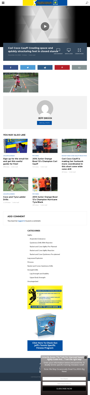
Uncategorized (9, 156)
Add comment (58, 53)
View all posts (44, 123)
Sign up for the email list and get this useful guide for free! (15, 161)
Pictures (35, 156)
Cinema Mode (79, 51)
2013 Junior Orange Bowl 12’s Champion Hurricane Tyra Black (45, 199)
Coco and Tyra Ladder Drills (14, 198)
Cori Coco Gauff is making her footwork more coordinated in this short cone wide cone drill (72, 164)
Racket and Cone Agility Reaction (74, 156)
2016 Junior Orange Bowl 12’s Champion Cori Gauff (44, 161)
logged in (21, 221)
